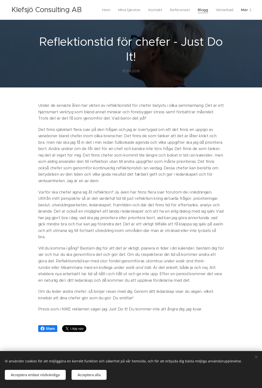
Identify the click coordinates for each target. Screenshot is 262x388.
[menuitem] (104, 10)
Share (48, 329)
